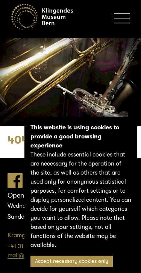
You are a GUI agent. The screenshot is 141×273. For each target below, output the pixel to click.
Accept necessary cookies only (71, 261)
